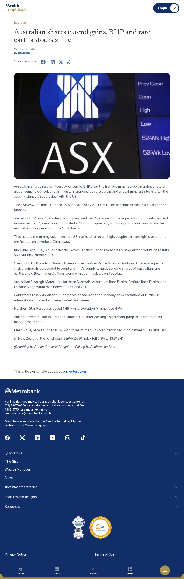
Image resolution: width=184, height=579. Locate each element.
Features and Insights (92, 497)
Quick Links (92, 453)
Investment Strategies (92, 487)
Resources (92, 506)
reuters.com (77, 371)
